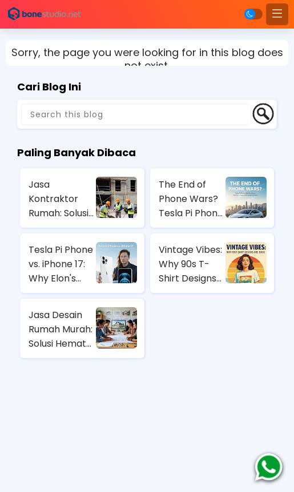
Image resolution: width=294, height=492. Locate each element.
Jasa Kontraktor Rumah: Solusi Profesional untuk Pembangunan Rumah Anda (61, 199)
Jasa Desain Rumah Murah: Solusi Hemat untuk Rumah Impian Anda (60, 329)
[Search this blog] (136, 114)
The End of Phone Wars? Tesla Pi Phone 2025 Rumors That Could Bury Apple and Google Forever (191, 199)
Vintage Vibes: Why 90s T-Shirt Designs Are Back (190, 264)
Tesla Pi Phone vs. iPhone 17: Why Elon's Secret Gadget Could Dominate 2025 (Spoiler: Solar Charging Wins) (61, 264)
